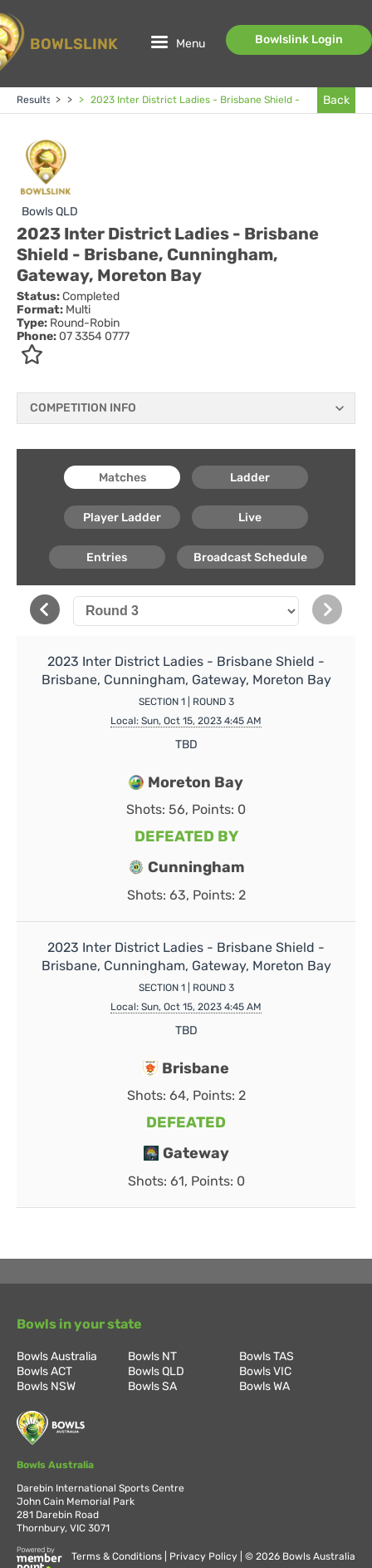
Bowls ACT (44, 1371)
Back (336, 100)
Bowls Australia (57, 1356)
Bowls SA (152, 1386)
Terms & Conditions (117, 1556)
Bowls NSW (46, 1386)
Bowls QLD (50, 212)
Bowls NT (152, 1356)
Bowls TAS (266, 1356)
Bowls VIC (265, 1371)
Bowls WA (264, 1386)
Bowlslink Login (299, 39)
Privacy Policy (204, 1556)
